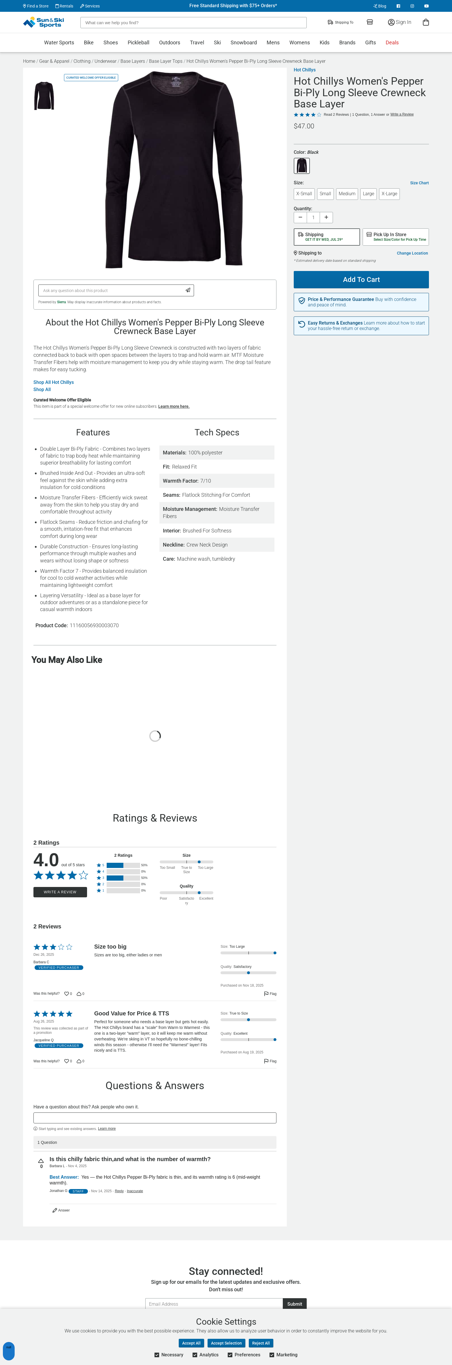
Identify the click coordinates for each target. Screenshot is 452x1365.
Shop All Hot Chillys (53, 382)
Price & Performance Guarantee (341, 299)
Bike (89, 42)
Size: (299, 183)
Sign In (399, 22)
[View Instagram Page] (412, 6)
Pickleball (138, 42)
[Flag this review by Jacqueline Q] (270, 1061)
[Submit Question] (188, 290)
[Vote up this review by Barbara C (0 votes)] (68, 993)
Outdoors (169, 42)
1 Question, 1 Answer (368, 115)
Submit (294, 1304)
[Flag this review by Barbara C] (270, 993)
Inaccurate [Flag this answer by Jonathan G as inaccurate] (135, 1191)
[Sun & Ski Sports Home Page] (44, 22)
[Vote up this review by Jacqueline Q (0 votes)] (68, 1061)
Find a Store (35, 6)
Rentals (64, 6)
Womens (299, 42)
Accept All (191, 1343)
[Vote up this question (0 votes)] (41, 1164)
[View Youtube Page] (426, 6)
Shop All (42, 389)
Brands (347, 42)
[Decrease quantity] (300, 217)
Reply (119, 1191)
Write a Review (60, 892)
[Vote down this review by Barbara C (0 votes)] (80, 993)
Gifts (370, 42)
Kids (324, 42)
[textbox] (154, 1117)
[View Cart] (426, 22)
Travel (197, 42)
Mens (273, 42)
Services (90, 6)
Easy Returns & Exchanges (335, 323)
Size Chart (419, 183)
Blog (379, 6)
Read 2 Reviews (336, 115)
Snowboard (244, 42)
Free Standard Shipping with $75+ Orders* (233, 5)
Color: (306, 152)
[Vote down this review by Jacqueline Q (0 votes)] (80, 1061)
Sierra (61, 302)
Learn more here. (174, 406)
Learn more (107, 1129)
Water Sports (59, 42)
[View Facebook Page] (398, 6)
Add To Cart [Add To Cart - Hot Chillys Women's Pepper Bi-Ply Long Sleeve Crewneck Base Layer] (359, 277)
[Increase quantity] (326, 217)
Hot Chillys (305, 70)
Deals (392, 42)
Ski (217, 42)
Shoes (110, 42)
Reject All (261, 1343)
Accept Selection (226, 1343)
